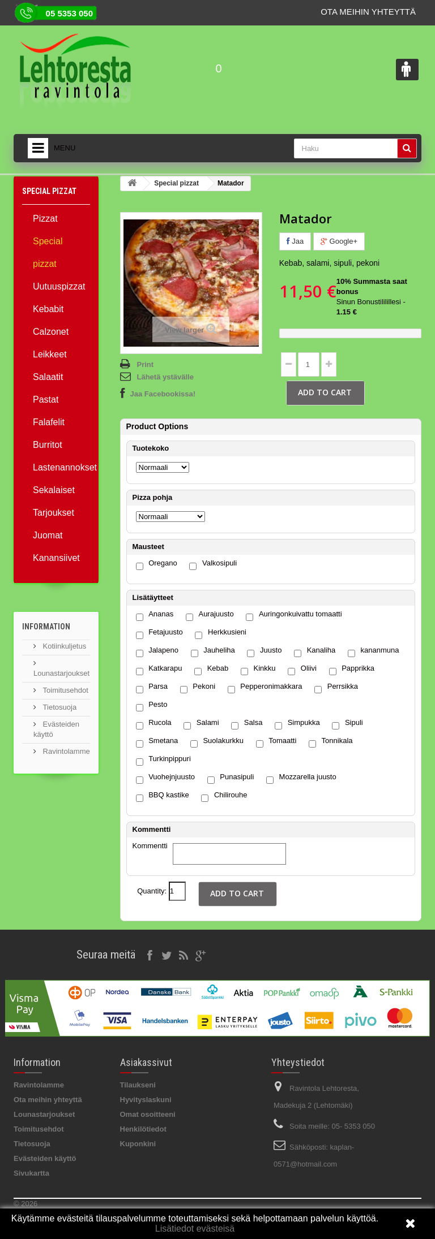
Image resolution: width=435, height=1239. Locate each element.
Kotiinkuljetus (63, 646)
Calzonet (51, 331)
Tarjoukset (53, 512)
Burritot (47, 445)
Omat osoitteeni (148, 1114)
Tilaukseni (138, 1085)
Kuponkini (138, 1143)
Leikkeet (50, 354)
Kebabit (48, 309)
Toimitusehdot (64, 690)
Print (145, 364)
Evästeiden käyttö (45, 1158)
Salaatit (48, 377)
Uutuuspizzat (59, 286)
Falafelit (49, 422)
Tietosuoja (58, 707)
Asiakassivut (146, 1062)
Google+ (339, 241)
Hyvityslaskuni (146, 1099)
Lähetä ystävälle (165, 377)
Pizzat (45, 218)
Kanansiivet (56, 558)
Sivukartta (31, 1173)
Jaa (295, 241)
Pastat (45, 399)
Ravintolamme (65, 751)
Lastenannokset (61, 467)
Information (46, 626)
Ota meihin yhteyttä (368, 11)
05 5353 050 (69, 13)
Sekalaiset (54, 490)
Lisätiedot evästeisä (195, 1228)
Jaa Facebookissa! (163, 394)
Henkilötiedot (143, 1129)
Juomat (47, 535)
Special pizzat (47, 252)
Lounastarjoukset (44, 1114)
